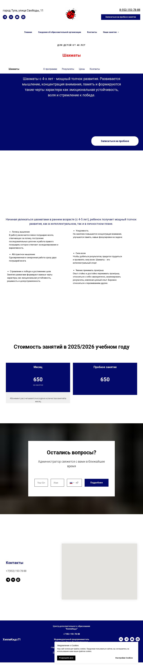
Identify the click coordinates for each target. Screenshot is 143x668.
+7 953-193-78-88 (71, 640)
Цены (82, 69)
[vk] (11, 18)
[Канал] (8, 585)
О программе (50, 69)
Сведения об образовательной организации (59, 32)
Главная (28, 32)
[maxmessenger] (23, 18)
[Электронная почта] (17, 18)
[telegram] (5, 18)
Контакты (92, 32)
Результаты (68, 69)
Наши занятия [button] (110, 32)
